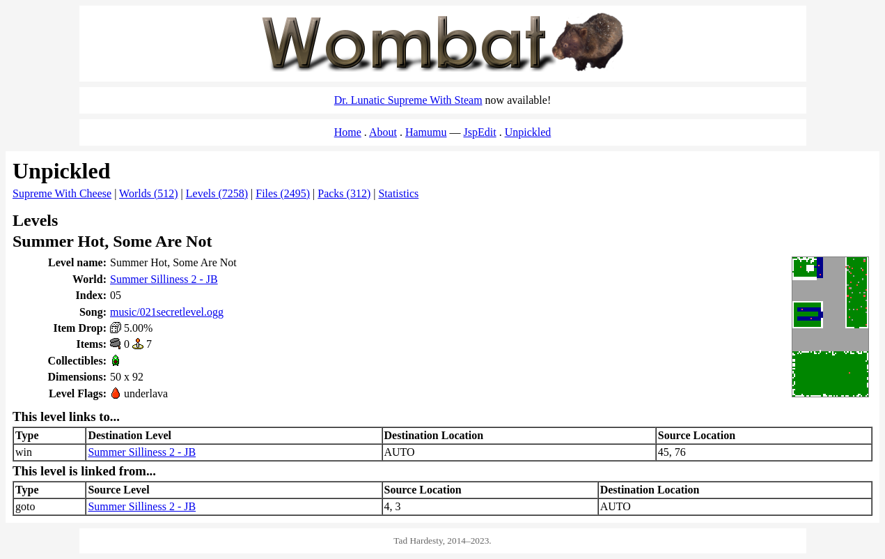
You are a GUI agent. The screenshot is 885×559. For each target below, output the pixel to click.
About (383, 132)
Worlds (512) (148, 193)
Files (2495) (283, 193)
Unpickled (528, 132)
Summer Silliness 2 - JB (164, 279)
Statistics (398, 193)
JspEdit (480, 132)
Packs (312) (344, 193)
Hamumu (426, 132)
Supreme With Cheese (62, 193)
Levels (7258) (217, 193)
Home (347, 132)
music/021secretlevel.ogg (167, 312)
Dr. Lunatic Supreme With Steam (408, 100)
